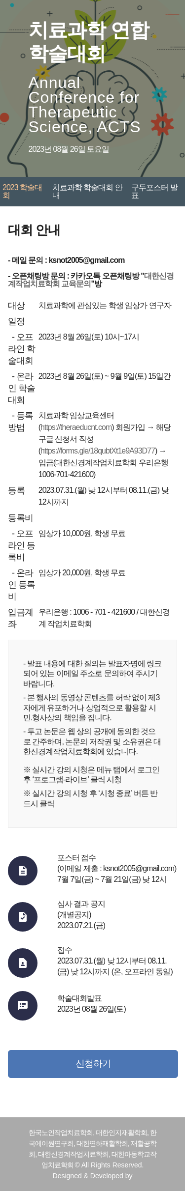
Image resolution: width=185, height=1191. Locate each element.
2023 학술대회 (22, 191)
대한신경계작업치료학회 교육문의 (91, 280)
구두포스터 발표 (154, 191)
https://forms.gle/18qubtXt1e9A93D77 (97, 451)
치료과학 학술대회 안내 (87, 191)
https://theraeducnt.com (75, 427)
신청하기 (93, 1063)
